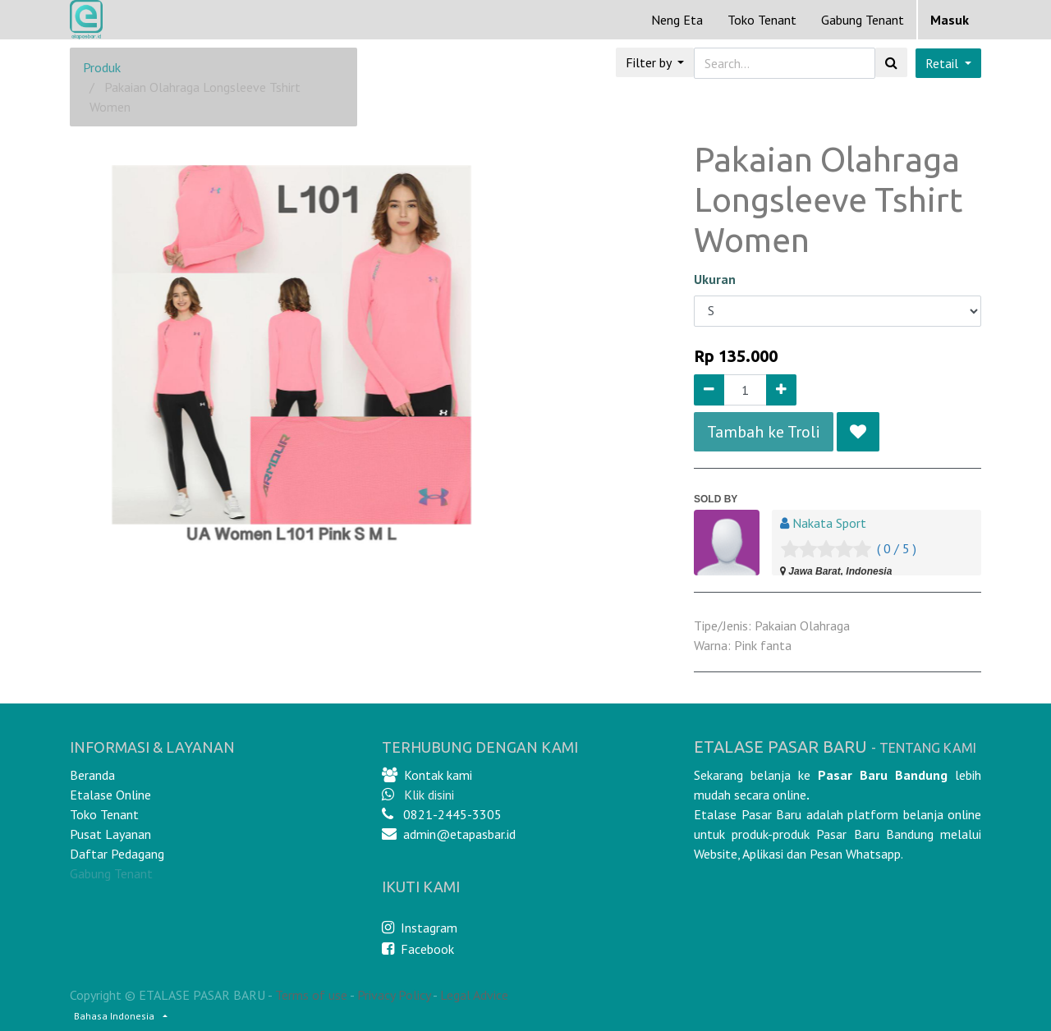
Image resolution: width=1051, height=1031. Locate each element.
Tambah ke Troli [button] (763, 431)
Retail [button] (943, 63)
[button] (858, 431)
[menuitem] (677, 19)
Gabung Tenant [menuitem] (862, 19)
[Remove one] (709, 390)
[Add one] (781, 390)
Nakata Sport (829, 523)
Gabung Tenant (111, 873)
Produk (102, 67)
